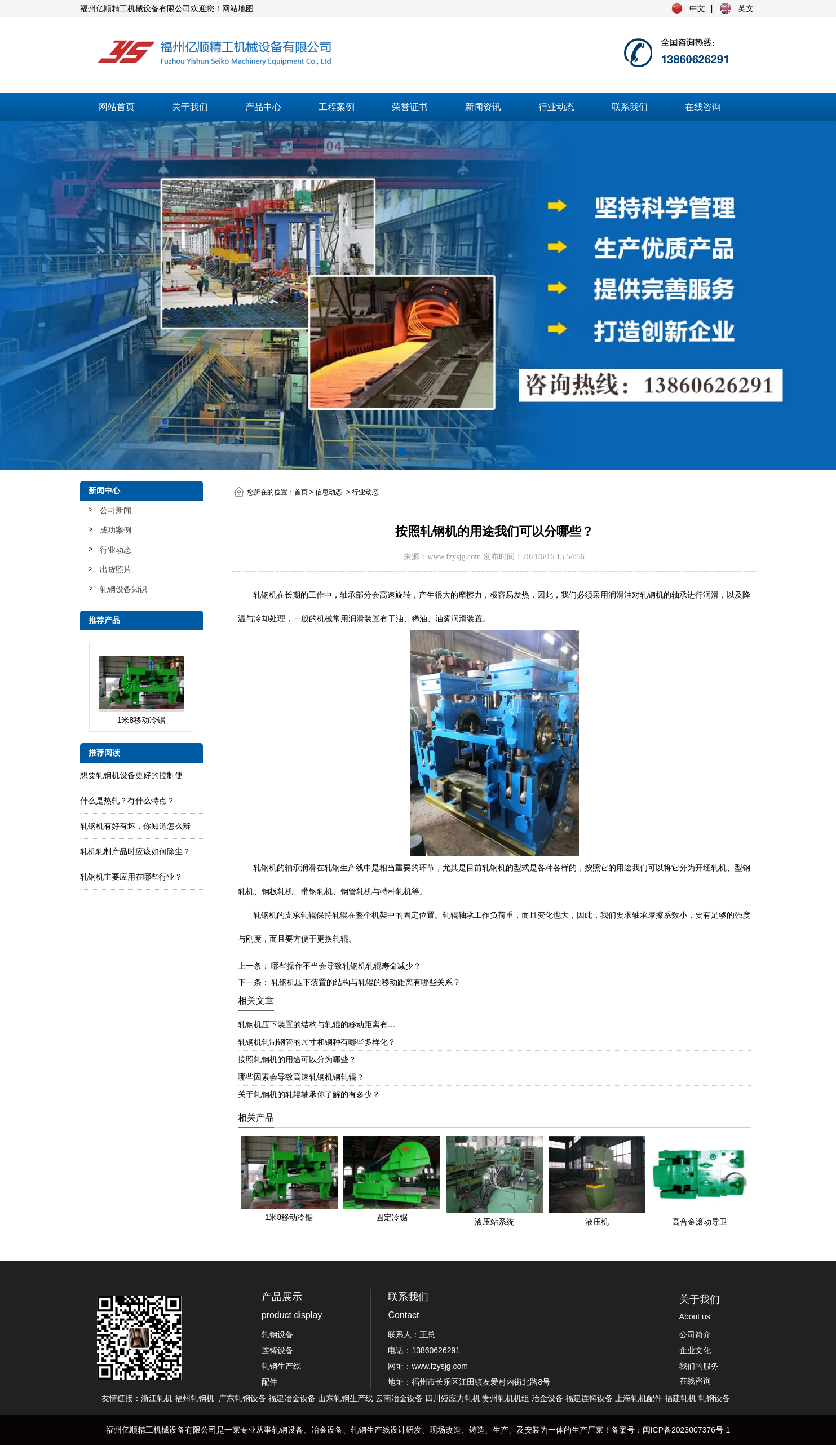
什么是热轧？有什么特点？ (127, 800)
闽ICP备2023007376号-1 (687, 1429)
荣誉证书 (410, 107)
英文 (746, 8)
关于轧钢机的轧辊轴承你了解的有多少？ (309, 1094)
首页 (301, 492)
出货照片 (115, 569)
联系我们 (630, 107)
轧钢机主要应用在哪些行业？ (131, 876)
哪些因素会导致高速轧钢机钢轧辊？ (301, 1076)
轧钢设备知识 (123, 589)
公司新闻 (115, 510)
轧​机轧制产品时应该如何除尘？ (135, 851)
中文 (697, 8)
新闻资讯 (483, 107)
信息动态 (328, 492)
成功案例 (115, 529)
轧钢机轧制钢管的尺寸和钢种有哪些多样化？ (317, 1041)
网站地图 (238, 8)
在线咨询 (703, 107)
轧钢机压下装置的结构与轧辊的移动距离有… (317, 1024)
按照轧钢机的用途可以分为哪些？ (297, 1059)
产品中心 (263, 107)
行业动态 (556, 107)
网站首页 (117, 107)
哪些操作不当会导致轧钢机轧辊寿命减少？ (345, 965)
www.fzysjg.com (454, 557)
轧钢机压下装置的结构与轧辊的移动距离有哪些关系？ (365, 982)
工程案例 (337, 107)
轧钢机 (265, 867)
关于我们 (190, 107)
